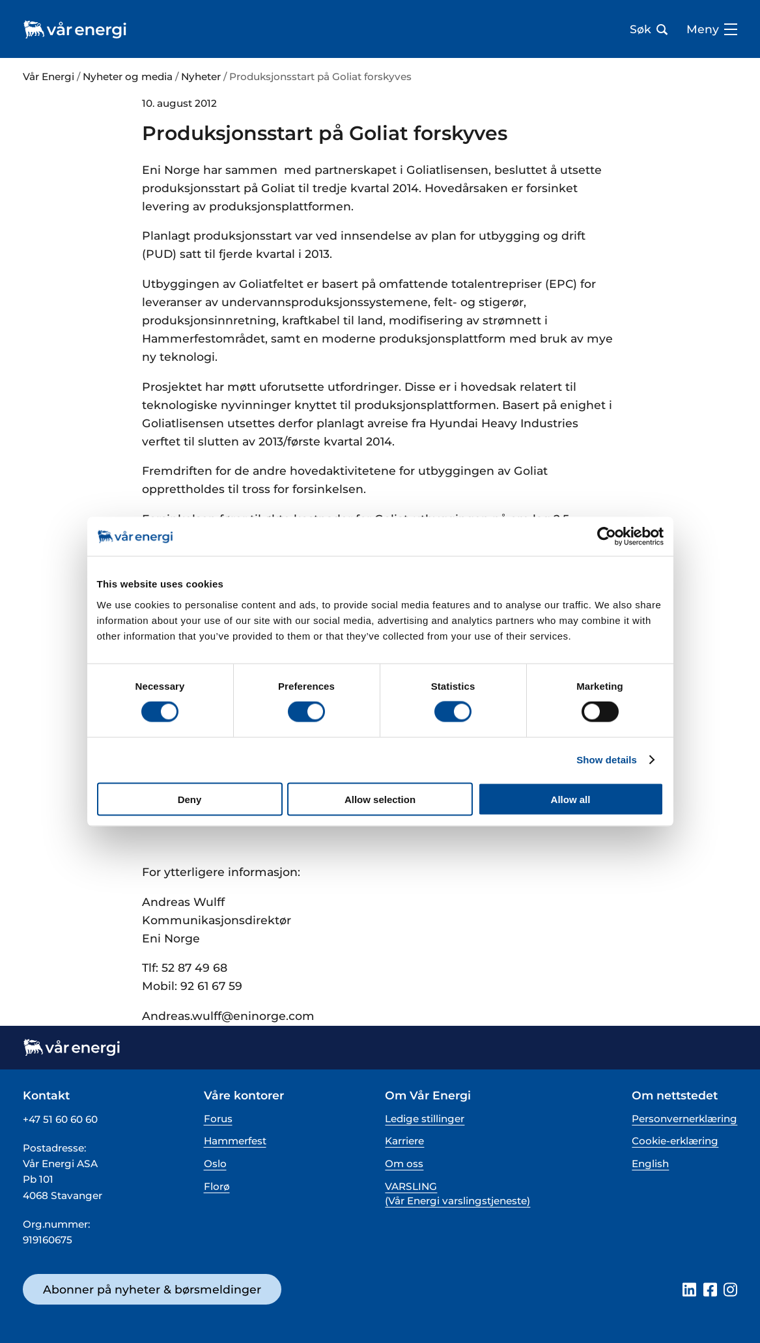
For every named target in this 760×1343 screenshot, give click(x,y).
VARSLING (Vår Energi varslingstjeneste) (457, 1193)
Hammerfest (235, 1141)
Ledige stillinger (424, 1118)
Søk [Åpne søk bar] (649, 29)
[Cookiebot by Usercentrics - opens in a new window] (607, 536)
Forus (218, 1118)
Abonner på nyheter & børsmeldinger (152, 1289)
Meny (711, 29)
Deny (190, 798)
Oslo (215, 1163)
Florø (217, 1186)
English (650, 1163)
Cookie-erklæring (675, 1141)
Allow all (571, 798)
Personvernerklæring (684, 1118)
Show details (606, 759)
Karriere (404, 1141)
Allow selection (380, 798)
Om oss (404, 1163)
